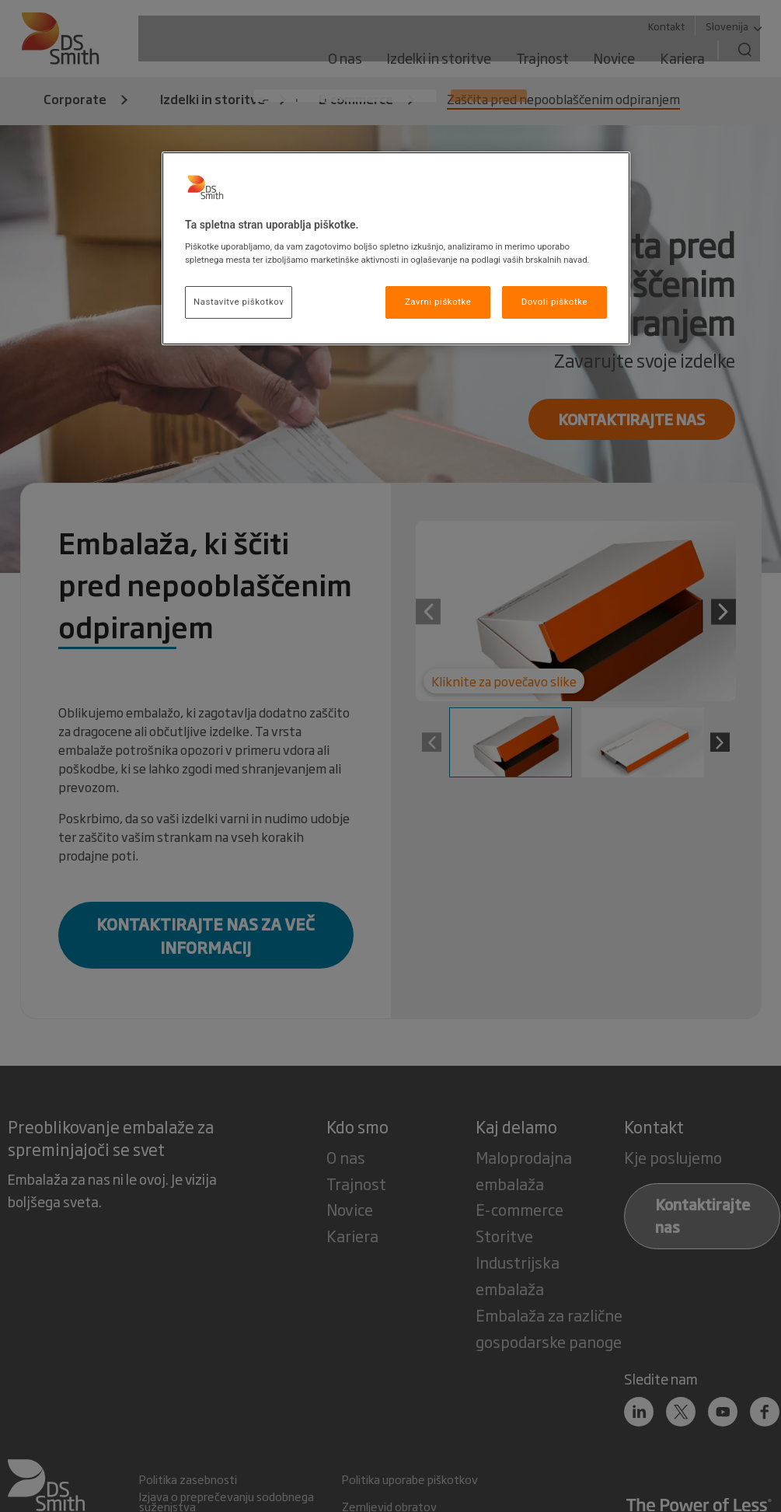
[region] (396, 249)
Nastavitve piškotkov (239, 301)
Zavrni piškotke (438, 301)
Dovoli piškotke (554, 301)
